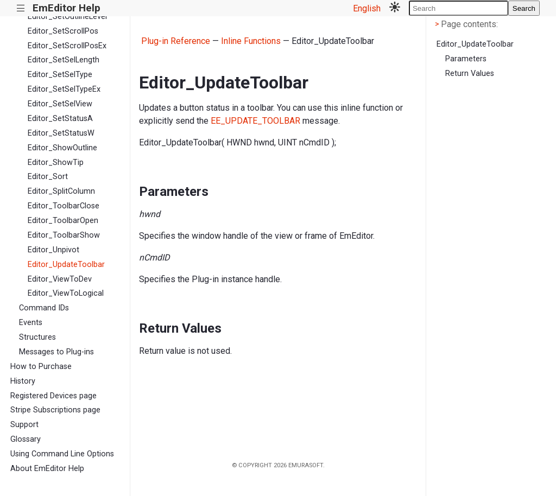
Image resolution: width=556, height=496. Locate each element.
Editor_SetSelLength (63, 60)
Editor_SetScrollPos (63, 31)
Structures (37, 337)
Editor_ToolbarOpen (63, 220)
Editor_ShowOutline (62, 147)
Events (30, 322)
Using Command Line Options (62, 454)
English (367, 8)
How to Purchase (41, 366)
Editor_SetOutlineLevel (67, 16)
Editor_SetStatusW (61, 133)
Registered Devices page (53, 395)
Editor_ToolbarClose (63, 206)
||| (21, 8)
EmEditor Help (66, 8)
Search (524, 8)
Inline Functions (251, 41)
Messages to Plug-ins (56, 352)
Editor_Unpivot (53, 250)
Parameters (465, 58)
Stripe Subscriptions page (55, 410)
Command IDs (44, 308)
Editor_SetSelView (60, 104)
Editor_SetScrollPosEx (67, 45)
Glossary (25, 439)
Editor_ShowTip (56, 162)
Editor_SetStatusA (60, 118)
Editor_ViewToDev (60, 279)
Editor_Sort (48, 176)
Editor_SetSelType (60, 74)
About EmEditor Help (47, 468)
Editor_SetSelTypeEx (64, 89)
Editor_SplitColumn (61, 191)
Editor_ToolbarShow (64, 235)
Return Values (469, 73)
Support (24, 424)
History (22, 381)
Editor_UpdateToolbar (66, 264)
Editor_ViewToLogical (66, 293)
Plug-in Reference (175, 41)
